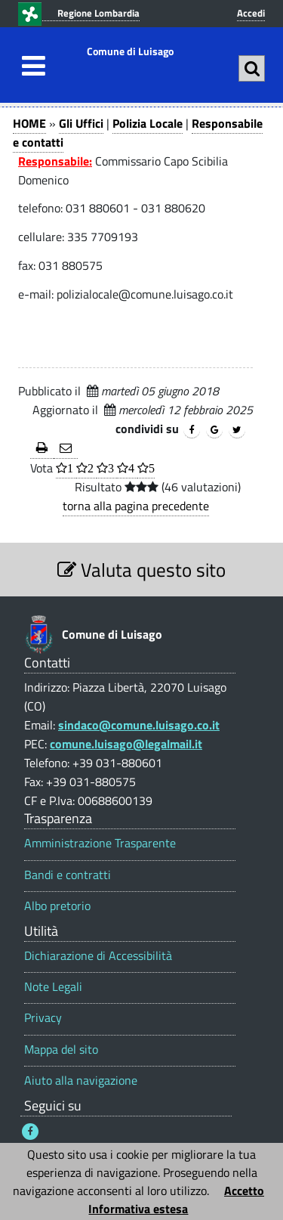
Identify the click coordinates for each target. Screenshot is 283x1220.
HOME (29, 123)
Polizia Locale (147, 123)
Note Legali (53, 987)
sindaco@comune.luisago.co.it (139, 725)
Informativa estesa (138, 1209)
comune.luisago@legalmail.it (126, 744)
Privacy (43, 1018)
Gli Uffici (81, 123)
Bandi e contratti (67, 875)
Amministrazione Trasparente (100, 843)
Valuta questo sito (141, 569)
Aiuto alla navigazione (80, 1080)
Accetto (244, 1190)
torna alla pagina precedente (136, 506)
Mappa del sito (61, 1049)
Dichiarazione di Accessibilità (98, 956)
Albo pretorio (57, 906)
